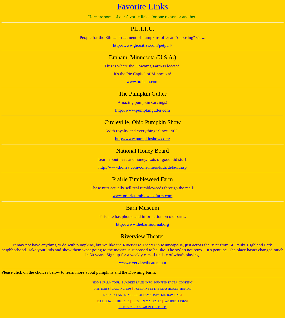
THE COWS (105, 301)
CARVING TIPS (121, 288)
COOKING (185, 282)
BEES (135, 301)
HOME (97, 282)
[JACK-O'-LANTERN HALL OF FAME (127, 294)
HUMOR (185, 288)
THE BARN (122, 301)
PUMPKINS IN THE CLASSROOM (156, 288)
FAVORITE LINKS (175, 301)
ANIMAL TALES (151, 301)
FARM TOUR (111, 282)
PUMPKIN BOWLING (167, 294)
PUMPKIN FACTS (165, 282)
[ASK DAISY (101, 288)
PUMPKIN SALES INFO (137, 282)
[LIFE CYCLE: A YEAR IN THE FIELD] (142, 307)
